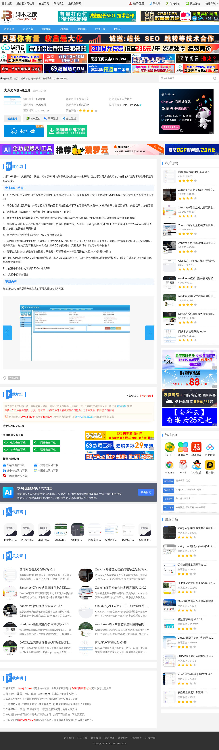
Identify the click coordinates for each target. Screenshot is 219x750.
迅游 (188, 480)
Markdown (190, 489)
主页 (16, 78)
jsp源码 (82, 28)
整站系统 (47, 78)
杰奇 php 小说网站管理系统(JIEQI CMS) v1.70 (145, 532)
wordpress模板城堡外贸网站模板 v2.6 (44, 624)
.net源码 (64, 28)
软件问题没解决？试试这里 (34, 488)
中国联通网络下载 (17, 475)
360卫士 (170, 449)
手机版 (156, 3)
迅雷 (19, 693)
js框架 (117, 28)
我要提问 (146, 492)
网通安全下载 (48, 442)
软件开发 (100, 28)
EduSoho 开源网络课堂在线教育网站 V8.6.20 (61, 532)
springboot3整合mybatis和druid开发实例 (197, 546)
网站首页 (9, 28)
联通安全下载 (48, 449)
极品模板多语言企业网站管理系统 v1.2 (197, 601)
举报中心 (175, 3)
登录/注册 (138, 3)
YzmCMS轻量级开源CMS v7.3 (195, 674)
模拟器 (210, 467)
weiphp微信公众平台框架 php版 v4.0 (77, 532)
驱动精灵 (196, 449)
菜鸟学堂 (59, 3)
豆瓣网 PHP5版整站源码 (111, 532)
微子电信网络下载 (17, 470)
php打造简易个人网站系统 (44, 532)
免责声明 (109, 737)
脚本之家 (7, 3)
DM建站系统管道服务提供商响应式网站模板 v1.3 (46, 642)
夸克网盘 (180, 507)
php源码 (46, 28)
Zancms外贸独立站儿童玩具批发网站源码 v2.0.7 (46, 587)
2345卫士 (188, 498)
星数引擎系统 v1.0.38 (190, 619)
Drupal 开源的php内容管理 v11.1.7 (197, 637)
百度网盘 (210, 449)
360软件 (183, 449)
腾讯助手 (180, 480)
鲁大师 (179, 498)
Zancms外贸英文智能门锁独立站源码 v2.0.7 (122, 569)
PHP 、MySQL (130, 104)
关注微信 (195, 3)
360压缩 (190, 507)
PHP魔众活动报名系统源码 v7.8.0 (197, 582)
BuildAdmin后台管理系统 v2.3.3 (196, 655)
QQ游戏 (196, 467)
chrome (170, 467)
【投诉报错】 (146, 395)
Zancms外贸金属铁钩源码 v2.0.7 (41, 606)
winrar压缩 (200, 507)
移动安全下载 (18, 449)
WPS (183, 467)
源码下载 (28, 28)
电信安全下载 (18, 442)
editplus (179, 489)
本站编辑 (121, 406)
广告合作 (82, 737)
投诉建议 (137, 737)
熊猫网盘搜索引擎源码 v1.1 (193, 692)
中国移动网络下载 (48, 470)
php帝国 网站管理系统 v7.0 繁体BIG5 (10, 532)
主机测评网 (74, 3)
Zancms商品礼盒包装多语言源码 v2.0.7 (121, 587)
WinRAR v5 (44, 693)
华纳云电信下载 (16, 465)
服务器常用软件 (25, 3)
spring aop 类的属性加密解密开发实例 (197, 528)
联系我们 (96, 737)
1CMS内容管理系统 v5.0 (128, 532)
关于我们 (69, 737)
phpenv (199, 489)
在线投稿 (150, 737)
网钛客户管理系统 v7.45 (111, 642)
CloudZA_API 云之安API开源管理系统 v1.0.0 (122, 606)
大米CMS (14, 378)
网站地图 (123, 737)
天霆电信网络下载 (48, 465)
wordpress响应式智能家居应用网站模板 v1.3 (122, 624)
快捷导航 (212, 3)
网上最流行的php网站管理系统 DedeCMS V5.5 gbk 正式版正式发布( (27, 532)
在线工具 (44, 3)
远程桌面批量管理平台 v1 (192, 564)
